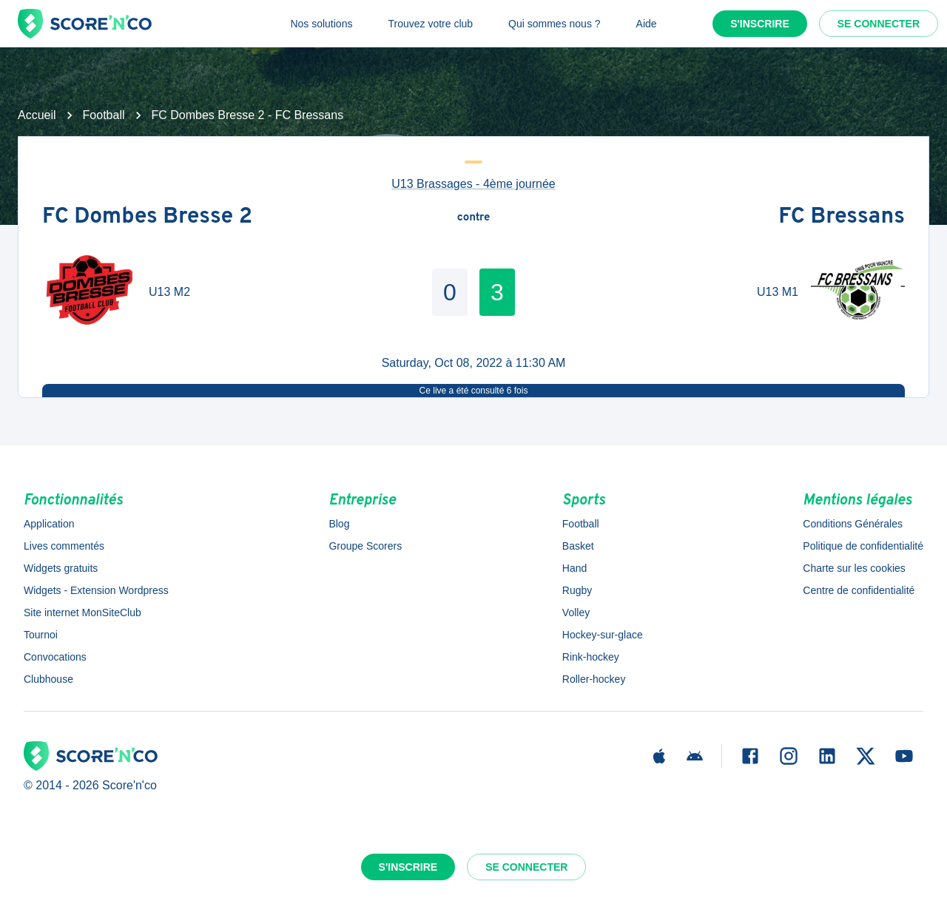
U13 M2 (169, 292)
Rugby (577, 590)
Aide (646, 24)
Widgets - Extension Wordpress (96, 590)
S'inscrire (759, 24)
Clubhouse (48, 679)
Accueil (37, 115)
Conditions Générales (853, 524)
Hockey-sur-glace (602, 635)
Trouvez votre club (430, 24)
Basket (578, 546)
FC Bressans (841, 218)
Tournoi (41, 635)
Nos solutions (321, 24)
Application (49, 524)
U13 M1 (777, 292)
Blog (338, 524)
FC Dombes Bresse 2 (147, 218)
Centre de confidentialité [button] (858, 590)
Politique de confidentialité (863, 546)
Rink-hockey (590, 657)
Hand (574, 568)
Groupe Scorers (365, 546)
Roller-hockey (594, 679)
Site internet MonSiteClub (82, 612)
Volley (576, 612)
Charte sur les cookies (854, 568)
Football (104, 115)
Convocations (55, 657)
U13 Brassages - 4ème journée (473, 184)
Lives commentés (64, 546)
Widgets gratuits (61, 568)
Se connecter (879, 24)
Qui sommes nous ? (554, 24)
